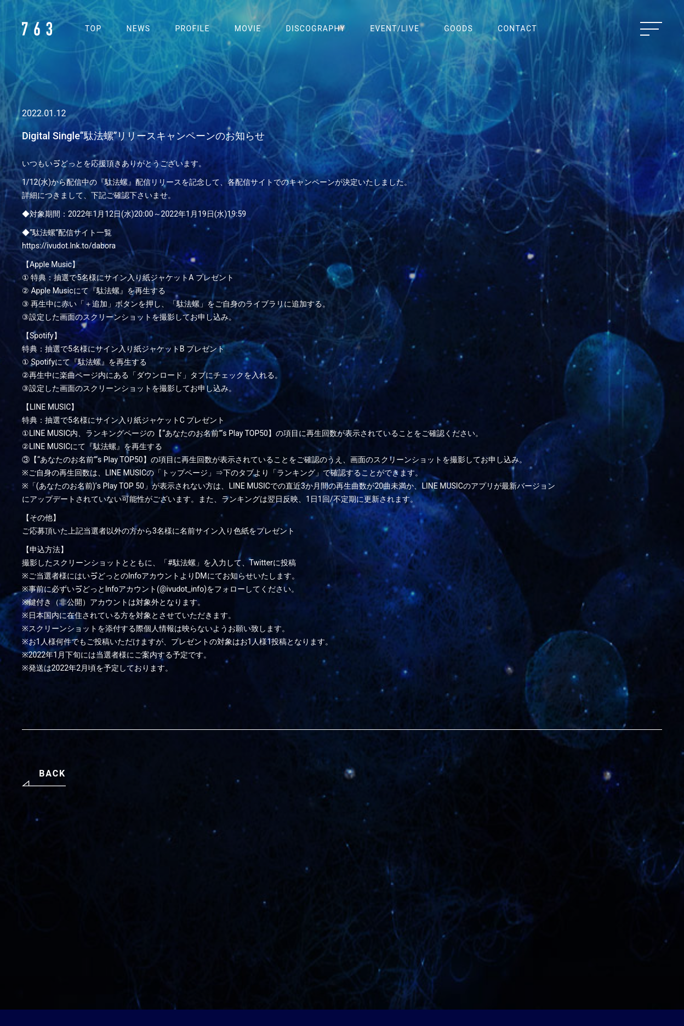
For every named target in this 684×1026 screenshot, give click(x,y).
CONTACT (517, 28)
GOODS (458, 28)
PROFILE (192, 28)
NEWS (139, 28)
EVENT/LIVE (394, 28)
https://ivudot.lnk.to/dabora (69, 245)
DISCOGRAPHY (316, 28)
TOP (93, 28)
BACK (52, 773)
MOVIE (248, 28)
